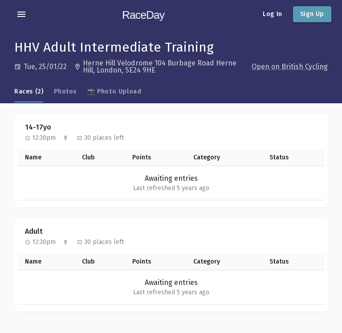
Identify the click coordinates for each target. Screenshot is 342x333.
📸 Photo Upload (114, 91)
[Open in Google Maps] (162, 67)
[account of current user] (21, 14)
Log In (272, 14)
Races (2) (28, 91)
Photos (65, 91)
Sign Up (312, 14)
